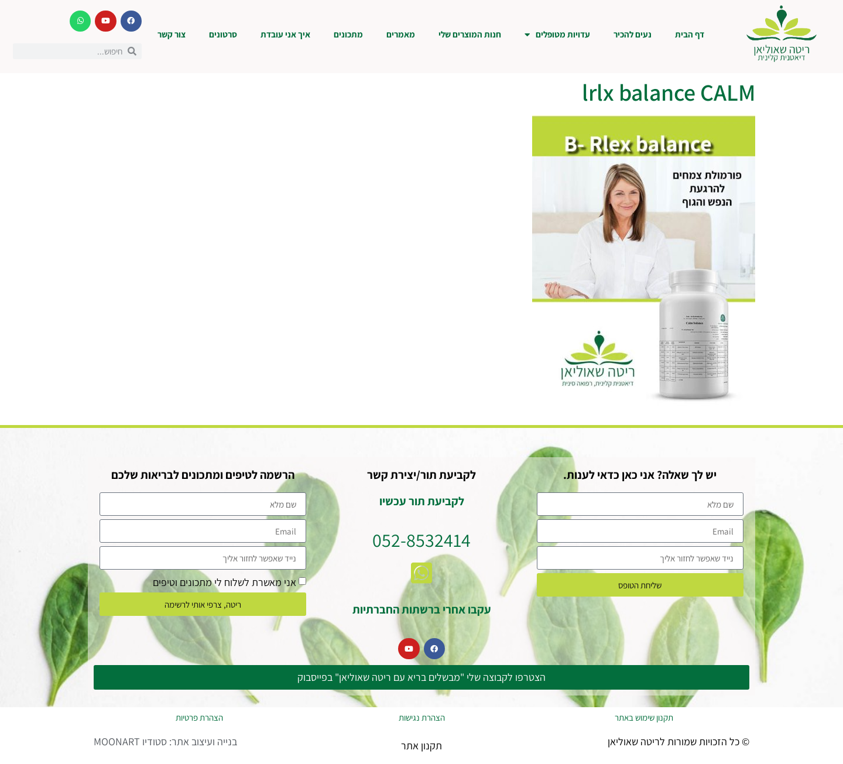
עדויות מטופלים (557, 35)
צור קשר (171, 34)
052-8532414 (421, 539)
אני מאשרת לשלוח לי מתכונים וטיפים (224, 582)
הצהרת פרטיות (199, 717)
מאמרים (400, 34)
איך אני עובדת (285, 34)
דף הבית (689, 34)
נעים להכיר (633, 34)
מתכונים (348, 34)
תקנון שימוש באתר (644, 717)
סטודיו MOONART (130, 741)
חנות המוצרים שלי (469, 34)
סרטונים (223, 34)
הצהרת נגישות (422, 717)
